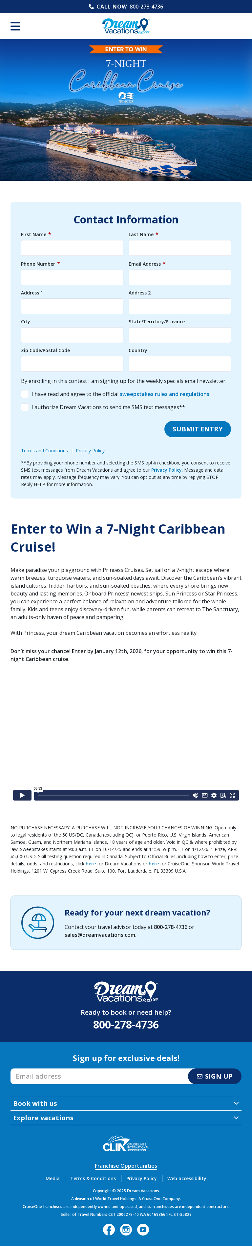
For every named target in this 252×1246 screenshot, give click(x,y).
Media (53, 1178)
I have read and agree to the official (120, 394)
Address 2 (140, 293)
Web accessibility (186, 1178)
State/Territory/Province (157, 321)
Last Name (143, 234)
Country (138, 350)
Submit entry (198, 429)
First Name (36, 234)
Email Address (147, 263)
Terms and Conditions (44, 450)
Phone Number (40, 263)
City (25, 321)
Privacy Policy (90, 450)
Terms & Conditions (93, 1178)
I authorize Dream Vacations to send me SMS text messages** (108, 407)
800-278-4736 (146, 6)
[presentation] (71, 429)
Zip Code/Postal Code (45, 350)
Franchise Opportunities (126, 1165)
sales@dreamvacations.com (100, 934)
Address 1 (32, 293)
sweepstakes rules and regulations (164, 394)
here (91, 863)
